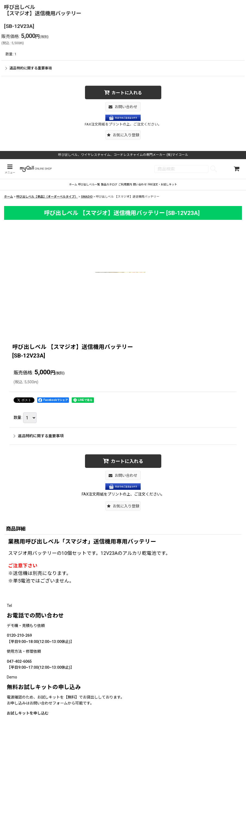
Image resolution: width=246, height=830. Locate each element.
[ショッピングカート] (236, 169)
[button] (123, 135)
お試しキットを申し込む (28, 718)
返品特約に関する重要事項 (28, 68)
